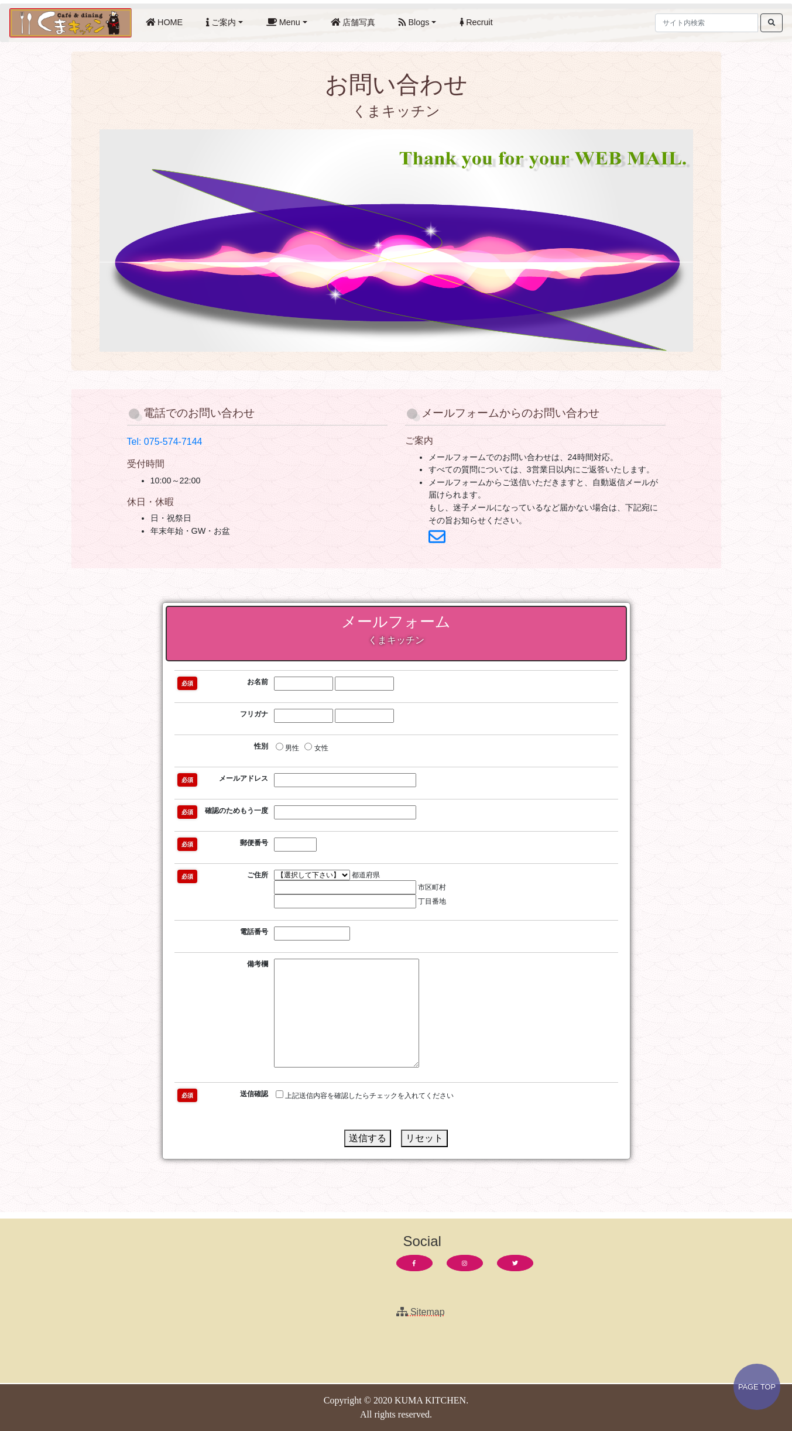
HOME (166, 21)
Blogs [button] (414, 22)
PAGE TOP (757, 1386)
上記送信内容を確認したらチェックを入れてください (365, 1095)
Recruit (479, 21)
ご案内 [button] (221, 22)
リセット (424, 1138)
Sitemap (420, 1312)
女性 (316, 747)
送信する (367, 1138)
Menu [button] (283, 22)
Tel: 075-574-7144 (165, 442)
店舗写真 (355, 21)
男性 (287, 747)
